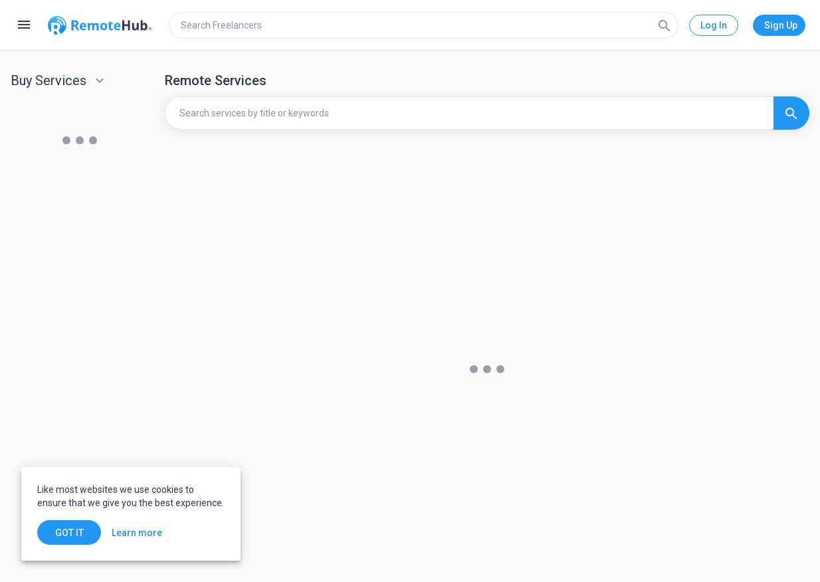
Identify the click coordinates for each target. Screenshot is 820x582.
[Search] (664, 25)
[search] (423, 25)
